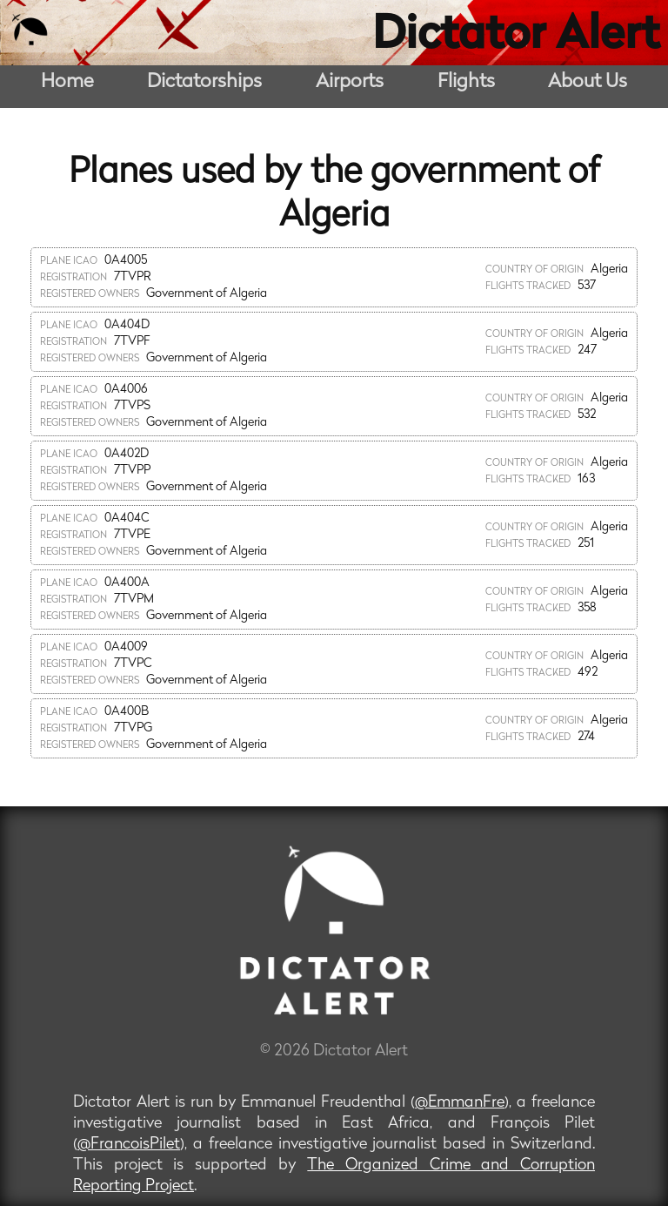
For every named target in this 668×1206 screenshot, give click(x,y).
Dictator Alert (515, 36)
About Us (587, 82)
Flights (466, 82)
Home (67, 82)
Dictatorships (204, 82)
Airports (350, 82)
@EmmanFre (459, 1103)
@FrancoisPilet (128, 1144)
